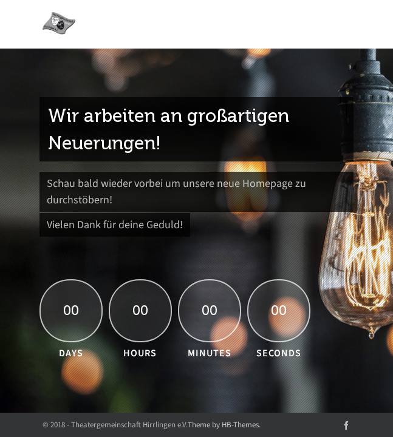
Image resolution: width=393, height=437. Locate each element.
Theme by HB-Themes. (224, 424)
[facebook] (346, 424)
